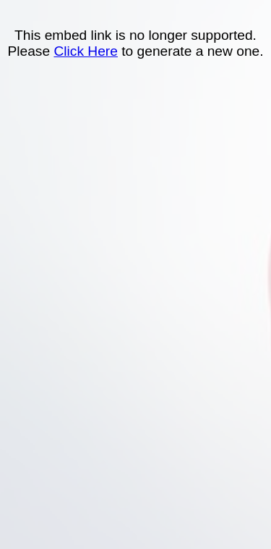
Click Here (85, 51)
